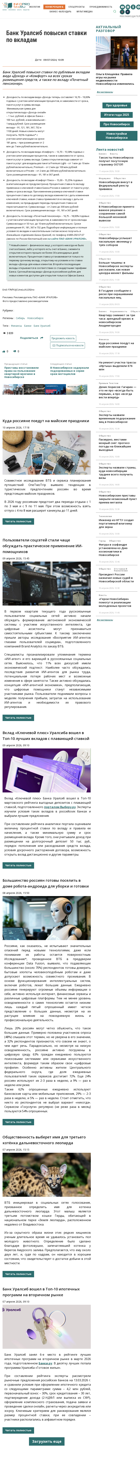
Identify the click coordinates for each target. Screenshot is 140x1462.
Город (102, 541)
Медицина (104, 178)
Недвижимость (118, 311)
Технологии (105, 516)
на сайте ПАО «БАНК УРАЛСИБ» (66, 238)
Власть (114, 154)
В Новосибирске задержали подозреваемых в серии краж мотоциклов (69, 370)
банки (27, 325)
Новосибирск (35, 318)
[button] (114, 11)
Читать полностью (18, 521)
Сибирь (20, 318)
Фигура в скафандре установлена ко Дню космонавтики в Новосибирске (113, 550)
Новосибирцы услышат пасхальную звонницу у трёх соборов (115, 241)
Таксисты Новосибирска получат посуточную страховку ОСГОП (116, 161)
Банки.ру (45, 1363)
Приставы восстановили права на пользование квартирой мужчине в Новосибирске (21, 372)
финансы (16, 325)
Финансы (104, 339)
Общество (120, 178)
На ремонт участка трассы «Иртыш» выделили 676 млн (117, 366)
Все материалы (105, 92)
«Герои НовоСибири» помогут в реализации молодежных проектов (115, 602)
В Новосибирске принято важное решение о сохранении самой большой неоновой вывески (116, 213)
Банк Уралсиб (42, 325)
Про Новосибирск (117, 124)
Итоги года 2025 (116, 115)
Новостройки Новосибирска (117, 136)
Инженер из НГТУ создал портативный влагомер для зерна (116, 523)
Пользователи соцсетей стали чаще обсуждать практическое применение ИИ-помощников (43, 546)
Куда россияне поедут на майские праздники (46, 420)
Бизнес (103, 154)
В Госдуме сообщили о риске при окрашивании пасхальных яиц (116, 294)
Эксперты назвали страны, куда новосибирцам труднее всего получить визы (117, 473)
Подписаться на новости (67, 345)
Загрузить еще (46, 1441)
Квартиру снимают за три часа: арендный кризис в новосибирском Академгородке (117, 320)
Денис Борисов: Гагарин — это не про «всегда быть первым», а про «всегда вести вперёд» (117, 392)
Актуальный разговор (108, 29)
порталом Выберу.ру (60, 807)
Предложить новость (63, 338)
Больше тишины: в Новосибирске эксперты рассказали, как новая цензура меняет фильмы (116, 268)
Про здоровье (116, 105)
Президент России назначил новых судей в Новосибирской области (116, 577)
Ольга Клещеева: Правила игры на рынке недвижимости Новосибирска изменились (115, 78)
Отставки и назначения (121, 570)
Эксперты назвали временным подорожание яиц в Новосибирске (117, 418)
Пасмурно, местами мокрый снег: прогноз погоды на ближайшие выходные (115, 445)
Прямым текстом (108, 383)
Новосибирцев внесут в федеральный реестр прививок (115, 185)
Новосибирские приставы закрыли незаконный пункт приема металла (118, 499)
